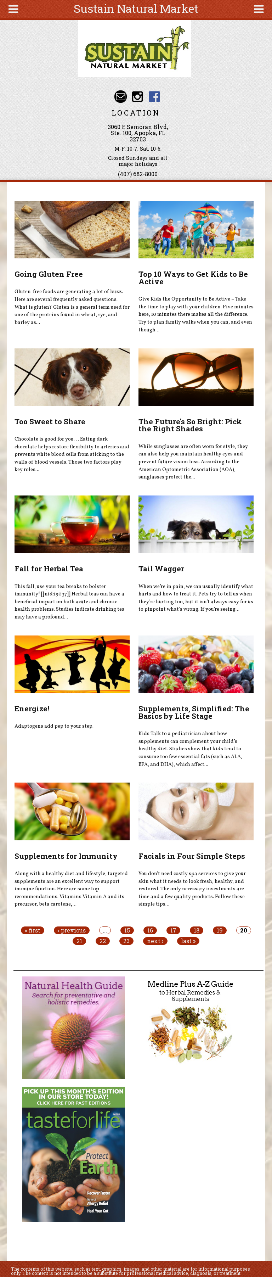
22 (103, 941)
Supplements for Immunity (66, 856)
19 (220, 930)
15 (127, 930)
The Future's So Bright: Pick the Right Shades (190, 425)
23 (126, 941)
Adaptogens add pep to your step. (54, 726)
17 (173, 930)
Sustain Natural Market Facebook (154, 96)
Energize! (32, 708)
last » (188, 941)
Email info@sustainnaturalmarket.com (120, 96)
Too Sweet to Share (50, 421)
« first (32, 930)
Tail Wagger (161, 568)
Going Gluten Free (49, 274)
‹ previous (72, 930)
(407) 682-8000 (138, 174)
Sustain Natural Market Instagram (137, 96)
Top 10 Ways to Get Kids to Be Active (193, 277)
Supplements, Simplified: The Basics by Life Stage (193, 712)
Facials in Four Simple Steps (191, 856)
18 (196, 930)
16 (150, 930)
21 (79, 941)
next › (155, 941)
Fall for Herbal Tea (49, 568)
